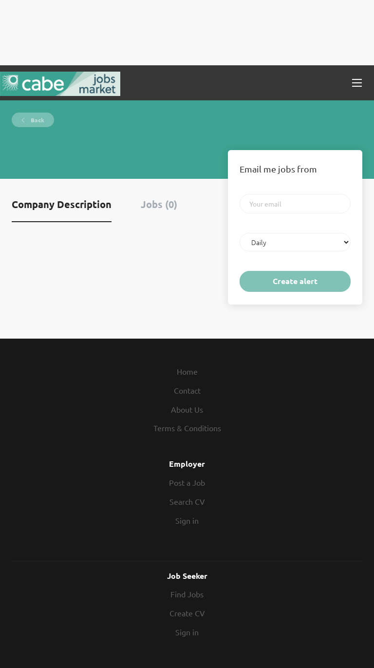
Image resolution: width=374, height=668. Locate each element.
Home (187, 371)
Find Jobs (187, 594)
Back (36, 120)
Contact (187, 390)
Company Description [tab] (62, 204)
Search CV (187, 501)
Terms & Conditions (187, 428)
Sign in (187, 520)
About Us (187, 409)
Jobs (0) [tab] (159, 204)
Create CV (187, 613)
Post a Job (187, 482)
